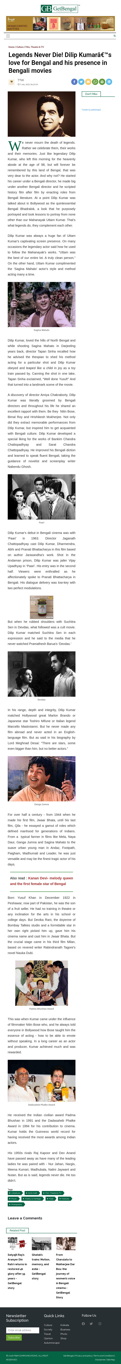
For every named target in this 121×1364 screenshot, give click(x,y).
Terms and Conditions (104, 1356)
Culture (20, 47)
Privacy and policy (83, 1356)
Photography (16, 1204)
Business (65, 1329)
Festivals (65, 1199)
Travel (47, 1334)
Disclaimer (100, 1359)
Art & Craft (32, 1193)
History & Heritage (33, 1199)
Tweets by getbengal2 (91, 110)
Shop (63, 1338)
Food (51, 1199)
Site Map (111, 1359)
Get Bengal (68, 1356)
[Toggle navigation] (8, 36)
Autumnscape (52, 1342)
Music (14, 1199)
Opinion (48, 1338)
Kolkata (64, 1325)
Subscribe (14, 1337)
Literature (15, 1193)
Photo (63, 1334)
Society (48, 1329)
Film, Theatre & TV (35, 47)
